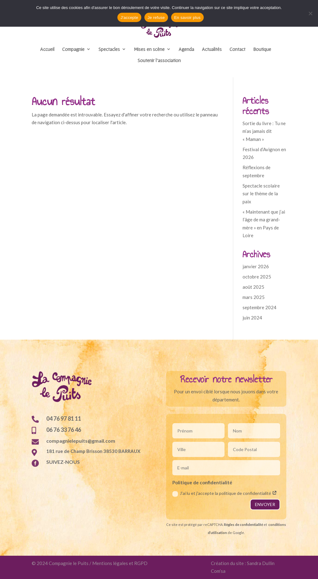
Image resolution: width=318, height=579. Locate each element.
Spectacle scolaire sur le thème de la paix (261, 193)
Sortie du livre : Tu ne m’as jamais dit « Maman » (264, 131)
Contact (237, 49)
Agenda (186, 49)
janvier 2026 (256, 266)
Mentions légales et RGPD (120, 563)
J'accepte (129, 17)
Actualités (212, 49)
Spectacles (109, 49)
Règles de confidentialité (243, 524)
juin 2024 (252, 317)
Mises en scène (149, 49)
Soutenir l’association (159, 60)
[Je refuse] (310, 13)
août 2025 (253, 287)
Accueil (47, 49)
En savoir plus (187, 17)
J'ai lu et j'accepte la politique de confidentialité (224, 493)
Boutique (262, 49)
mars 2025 (254, 297)
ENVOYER (265, 504)
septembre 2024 (259, 307)
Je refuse (156, 17)
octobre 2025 (257, 276)
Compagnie (73, 49)
